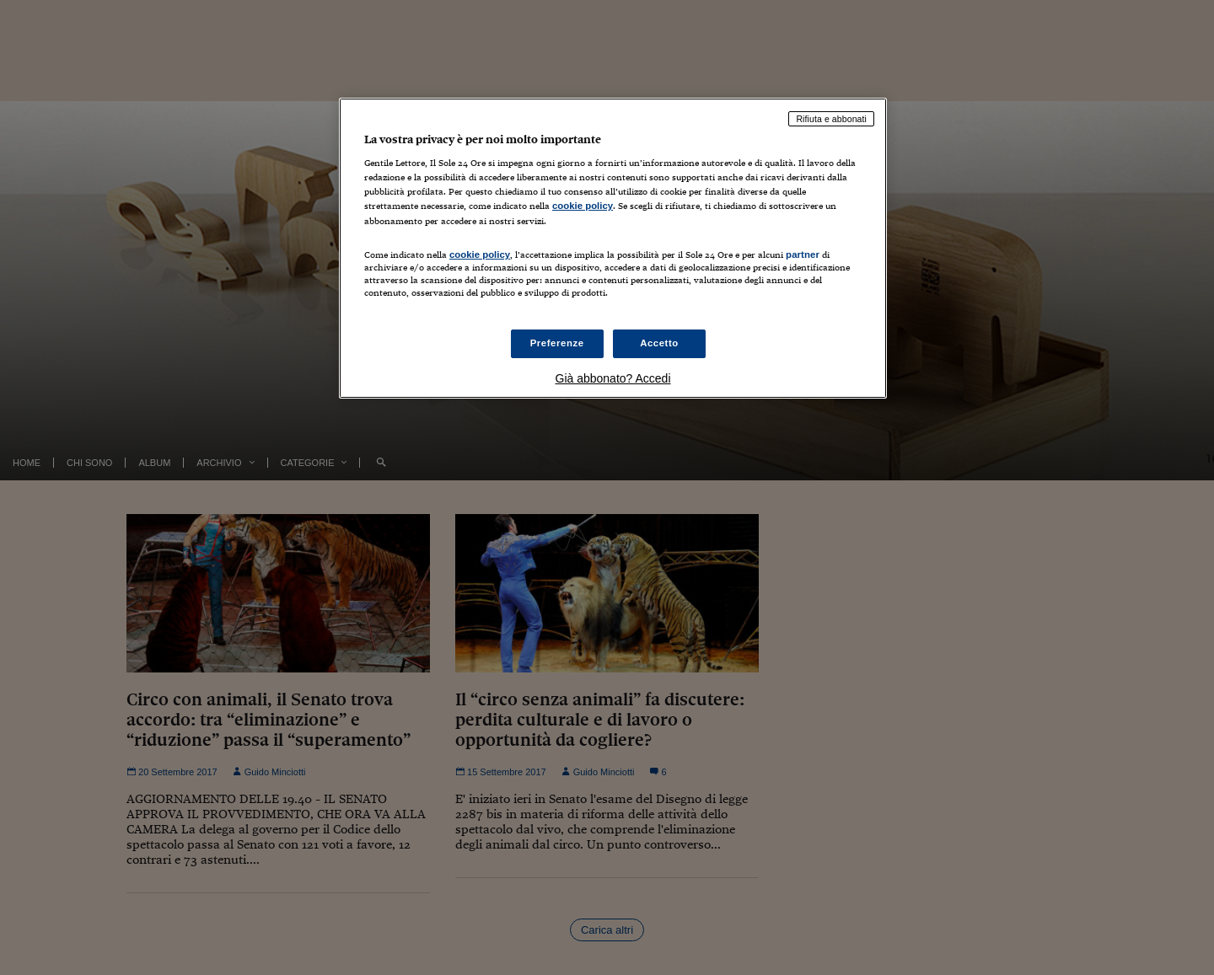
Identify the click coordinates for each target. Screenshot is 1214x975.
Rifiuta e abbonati (831, 119)
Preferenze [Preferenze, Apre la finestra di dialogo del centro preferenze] (557, 343)
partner (802, 254)
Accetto (659, 343)
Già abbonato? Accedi (613, 378)
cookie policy (582, 206)
